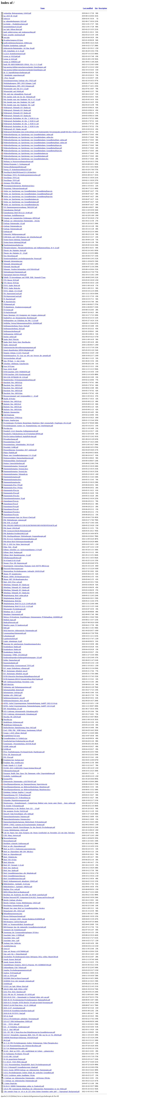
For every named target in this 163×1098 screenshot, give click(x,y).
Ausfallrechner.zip (10, 946)
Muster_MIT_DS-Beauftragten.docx (16, 579)
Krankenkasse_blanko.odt (12, 649)
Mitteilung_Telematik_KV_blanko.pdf (16, 587)
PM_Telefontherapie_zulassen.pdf (15, 520)
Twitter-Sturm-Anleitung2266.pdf (15, 242)
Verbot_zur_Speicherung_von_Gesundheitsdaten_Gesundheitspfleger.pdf (28, 194)
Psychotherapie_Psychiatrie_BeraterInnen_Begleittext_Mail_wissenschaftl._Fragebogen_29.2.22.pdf (37, 423)
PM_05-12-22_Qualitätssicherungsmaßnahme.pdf (20, 539)
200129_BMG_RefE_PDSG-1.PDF (15, 989)
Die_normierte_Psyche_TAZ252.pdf (16, 811)
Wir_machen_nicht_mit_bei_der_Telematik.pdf (19, 97)
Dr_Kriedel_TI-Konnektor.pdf (14, 806)
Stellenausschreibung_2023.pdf (14, 329)
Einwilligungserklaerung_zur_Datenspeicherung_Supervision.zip (25, 784)
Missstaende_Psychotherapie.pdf (14, 609)
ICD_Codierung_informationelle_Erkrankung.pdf (20, 714)
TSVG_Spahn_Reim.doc (12, 288)
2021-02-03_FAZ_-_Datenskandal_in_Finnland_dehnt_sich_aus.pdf (26, 997)
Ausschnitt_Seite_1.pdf (11, 940)
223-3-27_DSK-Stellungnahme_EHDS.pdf (18, 1021)
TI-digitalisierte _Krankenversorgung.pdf (17, 307)
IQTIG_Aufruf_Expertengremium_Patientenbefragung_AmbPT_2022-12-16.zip (30, 703)
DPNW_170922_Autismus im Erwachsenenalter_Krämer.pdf (24, 825)
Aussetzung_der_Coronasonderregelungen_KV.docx (21, 932)
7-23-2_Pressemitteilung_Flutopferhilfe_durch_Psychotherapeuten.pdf (27, 1064)
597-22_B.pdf (8, 1016)
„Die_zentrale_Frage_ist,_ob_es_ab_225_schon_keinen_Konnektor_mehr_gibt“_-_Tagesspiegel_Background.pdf (41, 1091)
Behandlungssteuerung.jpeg (13, 913)
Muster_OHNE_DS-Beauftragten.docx (17, 577)
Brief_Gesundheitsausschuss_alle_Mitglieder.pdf (20, 873)
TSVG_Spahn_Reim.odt (12, 285)
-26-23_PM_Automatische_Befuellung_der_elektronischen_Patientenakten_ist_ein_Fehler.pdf (35, 1089)
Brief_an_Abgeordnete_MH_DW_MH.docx (18, 851)
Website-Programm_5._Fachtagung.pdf (17, 164)
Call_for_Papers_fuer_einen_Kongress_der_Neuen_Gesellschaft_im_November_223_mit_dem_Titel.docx (39, 833)
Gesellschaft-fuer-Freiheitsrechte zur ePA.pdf (19, 741)
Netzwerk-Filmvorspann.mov (13, 568)
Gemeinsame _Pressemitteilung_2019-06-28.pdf (20, 744)
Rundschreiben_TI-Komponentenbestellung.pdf (19, 380)
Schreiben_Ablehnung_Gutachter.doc (16, 364)
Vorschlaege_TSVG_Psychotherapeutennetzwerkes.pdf (22, 175)
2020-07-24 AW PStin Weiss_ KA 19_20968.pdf (20, 1005)
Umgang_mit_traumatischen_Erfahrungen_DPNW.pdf (22, 218)
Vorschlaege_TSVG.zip (11, 178)
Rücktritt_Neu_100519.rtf (12, 404)
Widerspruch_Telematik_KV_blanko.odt (17, 113)
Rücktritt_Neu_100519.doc (13, 409)
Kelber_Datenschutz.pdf (12, 660)
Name (42, 8)
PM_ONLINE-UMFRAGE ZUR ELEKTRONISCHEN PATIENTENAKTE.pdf (30, 525)
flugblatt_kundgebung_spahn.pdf (15, 45)
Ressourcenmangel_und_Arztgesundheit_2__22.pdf (21, 396)
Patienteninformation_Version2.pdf (15, 466)
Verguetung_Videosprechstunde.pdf (15, 188)
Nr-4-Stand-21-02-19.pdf (12, 560)
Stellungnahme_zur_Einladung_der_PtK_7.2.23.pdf (21, 320)
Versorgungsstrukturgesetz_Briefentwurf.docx (19, 186)
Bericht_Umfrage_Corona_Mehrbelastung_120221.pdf (22, 903)
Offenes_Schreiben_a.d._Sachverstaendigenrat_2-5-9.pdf (23, 550)
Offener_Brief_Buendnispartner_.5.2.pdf (17, 555)
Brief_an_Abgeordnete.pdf (13, 854)
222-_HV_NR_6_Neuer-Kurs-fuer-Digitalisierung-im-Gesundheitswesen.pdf (29, 1032)
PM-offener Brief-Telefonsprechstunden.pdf (18, 541)
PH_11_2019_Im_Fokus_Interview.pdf (17, 544)
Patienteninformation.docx (12, 479)
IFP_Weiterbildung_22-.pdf (13, 709)
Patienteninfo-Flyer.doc (11, 496)
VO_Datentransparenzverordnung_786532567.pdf (20, 207)
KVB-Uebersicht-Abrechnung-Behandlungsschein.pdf (22, 676)
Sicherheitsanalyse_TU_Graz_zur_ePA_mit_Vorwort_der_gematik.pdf (27, 355)
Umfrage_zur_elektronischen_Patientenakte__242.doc (22, 221)
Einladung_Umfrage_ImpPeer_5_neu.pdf (17, 792)
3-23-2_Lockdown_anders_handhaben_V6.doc (19, 1075)
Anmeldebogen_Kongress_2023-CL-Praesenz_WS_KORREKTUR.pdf (27, 965)
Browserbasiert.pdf (10, 841)
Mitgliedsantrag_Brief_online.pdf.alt (16, 595)
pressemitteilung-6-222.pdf (13, 27)
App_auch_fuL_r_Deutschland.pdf (15, 954)
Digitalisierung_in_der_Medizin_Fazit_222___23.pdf (21, 808)
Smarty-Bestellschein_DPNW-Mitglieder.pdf (19, 350)
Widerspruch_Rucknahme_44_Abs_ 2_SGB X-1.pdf (21, 121)
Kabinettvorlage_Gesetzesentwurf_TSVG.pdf (19, 665)
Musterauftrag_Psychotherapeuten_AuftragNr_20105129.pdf (24, 571)
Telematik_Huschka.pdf (12, 267)
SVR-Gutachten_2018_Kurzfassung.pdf (17, 374)
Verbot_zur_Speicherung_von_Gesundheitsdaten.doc (21, 204)
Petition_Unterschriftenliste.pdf (14, 463)
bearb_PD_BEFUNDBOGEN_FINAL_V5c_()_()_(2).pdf (23, 64)
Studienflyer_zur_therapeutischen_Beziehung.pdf (20, 318)
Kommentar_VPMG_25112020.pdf (15, 655)
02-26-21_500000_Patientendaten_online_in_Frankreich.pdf (24, 1086)
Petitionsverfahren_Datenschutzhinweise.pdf (18, 458)
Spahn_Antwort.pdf (10, 345)
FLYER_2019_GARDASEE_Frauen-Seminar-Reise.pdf (22, 768)
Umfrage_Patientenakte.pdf (13, 229)
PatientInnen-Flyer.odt (11, 509)
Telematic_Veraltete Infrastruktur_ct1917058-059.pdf (21, 269)
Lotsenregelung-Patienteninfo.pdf (15, 633)
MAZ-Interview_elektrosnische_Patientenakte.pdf (20, 630)
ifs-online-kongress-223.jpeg (13, 40)
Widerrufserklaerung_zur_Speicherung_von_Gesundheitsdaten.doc (26, 159)
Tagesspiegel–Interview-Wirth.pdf (15, 275)
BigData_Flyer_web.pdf (12, 889)
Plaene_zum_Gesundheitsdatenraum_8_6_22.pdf (20, 455)
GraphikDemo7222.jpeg (12, 736)
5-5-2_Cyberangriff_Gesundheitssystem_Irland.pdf (21, 1067)
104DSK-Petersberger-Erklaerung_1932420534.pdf (21, 1037)
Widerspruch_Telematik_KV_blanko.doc (17, 116)
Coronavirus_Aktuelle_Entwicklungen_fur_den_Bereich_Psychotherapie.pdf (29, 827)
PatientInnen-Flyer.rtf (11, 504)
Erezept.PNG (8, 779)
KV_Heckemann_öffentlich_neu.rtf (15, 671)
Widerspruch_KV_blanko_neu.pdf (15, 129)
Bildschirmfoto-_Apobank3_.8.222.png (17, 884)
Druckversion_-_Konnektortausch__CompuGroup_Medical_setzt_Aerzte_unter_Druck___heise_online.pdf (39, 803)
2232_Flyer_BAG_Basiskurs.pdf (15, 992)
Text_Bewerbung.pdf (11, 256)
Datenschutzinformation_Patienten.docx (17, 819)
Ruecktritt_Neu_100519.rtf (13, 385)
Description (103, 8)
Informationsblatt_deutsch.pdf (14, 690)
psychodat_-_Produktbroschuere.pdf (16, 24)
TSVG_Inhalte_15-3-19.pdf (13, 291)
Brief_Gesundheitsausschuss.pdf (14, 878)
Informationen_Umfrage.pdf (13, 692)
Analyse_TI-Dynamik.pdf (12, 973)
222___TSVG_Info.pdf (11, 1024)
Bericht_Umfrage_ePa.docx (13, 900)
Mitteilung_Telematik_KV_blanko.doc (17, 593)
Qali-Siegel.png (9, 415)
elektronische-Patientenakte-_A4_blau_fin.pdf (19, 48)
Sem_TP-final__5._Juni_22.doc (14, 361)
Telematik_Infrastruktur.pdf (13, 264)
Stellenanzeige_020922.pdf (13, 334)
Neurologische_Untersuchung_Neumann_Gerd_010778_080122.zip (26, 566)
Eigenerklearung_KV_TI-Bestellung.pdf (17, 795)
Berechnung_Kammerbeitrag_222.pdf (16, 905)
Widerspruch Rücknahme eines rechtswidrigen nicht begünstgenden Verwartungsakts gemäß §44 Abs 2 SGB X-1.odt (43, 132)
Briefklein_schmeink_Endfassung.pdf (16, 843)
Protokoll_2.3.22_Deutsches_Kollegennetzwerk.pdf (21, 431)
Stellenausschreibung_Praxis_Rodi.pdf (16, 326)
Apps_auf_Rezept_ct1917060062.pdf (16, 951)
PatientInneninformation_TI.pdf (14, 498)
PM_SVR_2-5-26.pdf (11, 523)
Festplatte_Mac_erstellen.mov (14, 763)
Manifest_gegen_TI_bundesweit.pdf (16, 625)
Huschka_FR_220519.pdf (12, 717)
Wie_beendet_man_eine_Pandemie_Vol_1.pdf (19, 105)
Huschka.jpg (8, 719)
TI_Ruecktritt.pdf (9, 299)
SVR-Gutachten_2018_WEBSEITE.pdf (17, 372)
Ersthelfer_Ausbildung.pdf (12, 776)
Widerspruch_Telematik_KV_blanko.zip (17, 107)
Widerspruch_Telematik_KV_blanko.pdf (17, 110)
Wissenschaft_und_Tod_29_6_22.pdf (16, 89)
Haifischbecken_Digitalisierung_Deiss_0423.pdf (20, 727)
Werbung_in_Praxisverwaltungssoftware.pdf (18, 161)
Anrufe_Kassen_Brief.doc (12, 962)
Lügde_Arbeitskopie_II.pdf (13, 641)
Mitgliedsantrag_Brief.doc (12, 601)
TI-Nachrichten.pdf (10, 312)
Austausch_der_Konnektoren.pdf (15, 930)
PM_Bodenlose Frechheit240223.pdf (16, 533)
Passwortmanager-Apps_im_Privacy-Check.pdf (19, 517)
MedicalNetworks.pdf (11, 622)
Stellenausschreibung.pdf (12, 331)
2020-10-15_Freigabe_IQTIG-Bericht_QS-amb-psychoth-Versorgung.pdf (28, 1002)
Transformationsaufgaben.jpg (13, 245)
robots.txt (7, 18)
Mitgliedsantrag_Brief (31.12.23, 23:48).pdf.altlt (20, 603)
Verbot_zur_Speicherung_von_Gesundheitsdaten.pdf (21, 202)
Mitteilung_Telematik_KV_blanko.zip (16, 585)
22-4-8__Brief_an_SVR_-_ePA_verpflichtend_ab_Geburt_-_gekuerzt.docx (29, 1051)
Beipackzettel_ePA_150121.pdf (14, 911)
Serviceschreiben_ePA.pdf (12, 358)
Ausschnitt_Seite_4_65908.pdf (14, 935)
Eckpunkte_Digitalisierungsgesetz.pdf (16, 800)
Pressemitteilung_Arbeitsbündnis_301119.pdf (19, 444)
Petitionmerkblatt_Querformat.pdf (15, 461)
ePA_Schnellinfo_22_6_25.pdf (14, 51)
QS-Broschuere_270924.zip (13, 417)
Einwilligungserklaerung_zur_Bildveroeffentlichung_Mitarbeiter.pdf (26, 787)
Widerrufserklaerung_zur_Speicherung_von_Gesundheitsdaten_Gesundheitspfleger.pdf (33, 148)
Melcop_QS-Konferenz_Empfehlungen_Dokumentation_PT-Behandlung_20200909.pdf (33, 617)
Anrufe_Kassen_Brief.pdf (12, 959)
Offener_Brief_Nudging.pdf (13, 552)
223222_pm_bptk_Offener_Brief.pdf (16, 986)
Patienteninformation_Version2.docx (16, 469)
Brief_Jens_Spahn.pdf (11, 870)
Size (96, 8)
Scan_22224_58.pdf (10, 369)
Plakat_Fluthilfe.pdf (10, 453)
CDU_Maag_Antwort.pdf (12, 835)
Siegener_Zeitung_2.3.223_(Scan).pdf (16, 353)
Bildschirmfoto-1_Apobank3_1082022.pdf (18, 887)
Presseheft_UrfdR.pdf (11, 447)
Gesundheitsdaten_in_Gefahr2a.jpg (15, 738)
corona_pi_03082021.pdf (12, 62)
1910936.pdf (8, 984)
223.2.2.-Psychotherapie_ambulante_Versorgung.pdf (21, 1019)
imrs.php (6, 37)
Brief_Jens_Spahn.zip (11, 868)
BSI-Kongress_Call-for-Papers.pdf (15, 922)
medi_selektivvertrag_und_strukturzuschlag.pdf (19, 32)
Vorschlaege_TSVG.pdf (12, 180)
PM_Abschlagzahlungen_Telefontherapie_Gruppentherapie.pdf (25, 536)
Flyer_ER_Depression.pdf (12, 754)
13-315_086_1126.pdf (11, 1056)
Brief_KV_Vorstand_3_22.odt (14, 865)
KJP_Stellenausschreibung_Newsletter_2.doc (19, 682)
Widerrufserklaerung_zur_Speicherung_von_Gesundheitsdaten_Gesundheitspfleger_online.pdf (35, 140)
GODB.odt (7, 749)
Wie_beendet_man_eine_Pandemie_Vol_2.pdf (19, 102)
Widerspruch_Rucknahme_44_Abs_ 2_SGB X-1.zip (21, 118)
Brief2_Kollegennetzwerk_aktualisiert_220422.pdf (21, 881)
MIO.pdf (6, 628)
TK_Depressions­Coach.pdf (13, 293)
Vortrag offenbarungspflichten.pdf (15, 167)
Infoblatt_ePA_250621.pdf (12, 695)
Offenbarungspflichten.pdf (12, 558)
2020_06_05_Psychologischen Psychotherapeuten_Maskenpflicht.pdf (27, 1000)
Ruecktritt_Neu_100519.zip (13, 382)
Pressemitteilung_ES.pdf (12, 442)
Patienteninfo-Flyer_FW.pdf (13, 485)
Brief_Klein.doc (9, 862)
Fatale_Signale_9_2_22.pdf (13, 765)
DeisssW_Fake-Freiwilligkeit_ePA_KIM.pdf (18, 814)
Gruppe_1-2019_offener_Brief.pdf (15, 733)
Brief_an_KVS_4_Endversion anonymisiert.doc (20, 849)
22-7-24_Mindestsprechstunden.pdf (15, 1048)
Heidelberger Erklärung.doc (13, 725)
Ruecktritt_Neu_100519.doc (13, 393)
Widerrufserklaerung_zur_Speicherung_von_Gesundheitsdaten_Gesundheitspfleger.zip (33, 145)
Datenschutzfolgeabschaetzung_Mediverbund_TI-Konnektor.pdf (25, 822)
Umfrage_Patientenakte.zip (13, 226)
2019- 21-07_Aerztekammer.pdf (14, 1008)
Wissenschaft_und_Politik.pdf (14, 91)
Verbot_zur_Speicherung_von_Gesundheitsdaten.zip (21, 199)
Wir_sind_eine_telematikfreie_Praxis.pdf (17, 94)
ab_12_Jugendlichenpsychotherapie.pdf (17, 72)
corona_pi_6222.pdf (10, 59)
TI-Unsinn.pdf (8, 310)
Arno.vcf (7, 949)
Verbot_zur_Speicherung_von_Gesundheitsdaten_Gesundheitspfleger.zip (28, 191)
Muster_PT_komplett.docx (13, 574)
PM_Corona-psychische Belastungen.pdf (17, 531)
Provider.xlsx (8, 428)
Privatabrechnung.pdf (11, 439)
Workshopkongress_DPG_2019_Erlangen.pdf (19, 86)
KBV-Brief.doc (9, 684)
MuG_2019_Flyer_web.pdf (13, 582)
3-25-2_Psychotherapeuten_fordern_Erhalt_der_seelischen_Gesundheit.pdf (29, 1073)
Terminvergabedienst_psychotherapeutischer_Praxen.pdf (22, 258)
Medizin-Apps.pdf (10, 620)
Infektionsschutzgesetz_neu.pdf (14, 698)
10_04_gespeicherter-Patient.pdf (14, 1059)
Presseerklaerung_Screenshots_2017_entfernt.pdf (20, 450)
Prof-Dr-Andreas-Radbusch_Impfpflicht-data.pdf (20, 436)
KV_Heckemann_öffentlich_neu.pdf (16, 674)
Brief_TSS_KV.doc (10, 860)
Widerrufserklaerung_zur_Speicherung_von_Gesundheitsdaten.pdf (26, 156)
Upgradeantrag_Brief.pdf (12, 210)
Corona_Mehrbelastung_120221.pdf (16, 830)
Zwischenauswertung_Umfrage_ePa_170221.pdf (20, 80)
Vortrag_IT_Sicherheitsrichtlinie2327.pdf (17, 169)
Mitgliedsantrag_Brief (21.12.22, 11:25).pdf (18, 606)
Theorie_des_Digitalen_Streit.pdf (15, 250)
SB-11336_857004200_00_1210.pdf (16, 377)
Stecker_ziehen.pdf (10, 337)
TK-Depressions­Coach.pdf (12, 296)
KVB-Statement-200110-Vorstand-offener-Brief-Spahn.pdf (23, 679)
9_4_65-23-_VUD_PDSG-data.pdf (15, 1062)
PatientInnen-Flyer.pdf (11, 506)
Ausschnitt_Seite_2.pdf (11, 938)
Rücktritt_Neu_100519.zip (12, 401)
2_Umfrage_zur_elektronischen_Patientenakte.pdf (20, 1081)
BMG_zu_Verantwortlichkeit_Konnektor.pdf (19, 924)
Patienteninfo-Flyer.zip (11, 490)
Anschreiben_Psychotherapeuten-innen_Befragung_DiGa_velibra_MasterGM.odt (31, 957)
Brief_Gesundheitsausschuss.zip (14, 876)
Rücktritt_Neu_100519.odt (13, 407)
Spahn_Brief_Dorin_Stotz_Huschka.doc (17, 342)
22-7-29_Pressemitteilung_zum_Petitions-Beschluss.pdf (22, 1046)
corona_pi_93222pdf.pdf (12, 56)
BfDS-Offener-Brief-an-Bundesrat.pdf (16, 892)
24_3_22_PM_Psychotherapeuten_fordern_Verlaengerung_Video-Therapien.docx (31, 1043)
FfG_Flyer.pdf (8, 757)
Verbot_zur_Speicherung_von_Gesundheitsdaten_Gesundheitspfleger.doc (28, 196)
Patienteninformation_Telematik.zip (16, 474)
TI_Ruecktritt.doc (9, 302)
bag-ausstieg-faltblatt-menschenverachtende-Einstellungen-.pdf (25, 70)
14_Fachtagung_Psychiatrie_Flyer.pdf (16, 1054)
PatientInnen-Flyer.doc (11, 515)
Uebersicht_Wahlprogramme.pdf (14, 234)
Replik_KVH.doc (9, 399)
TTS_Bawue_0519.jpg (11, 283)
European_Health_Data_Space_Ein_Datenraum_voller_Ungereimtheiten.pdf (29, 773)
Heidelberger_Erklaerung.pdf (13, 722)
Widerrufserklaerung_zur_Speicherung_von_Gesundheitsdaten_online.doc (28, 137)
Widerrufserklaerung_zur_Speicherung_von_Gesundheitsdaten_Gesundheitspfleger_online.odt (35, 142)
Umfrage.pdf (8, 231)
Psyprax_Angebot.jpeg (11, 420)
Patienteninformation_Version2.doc (15, 471)
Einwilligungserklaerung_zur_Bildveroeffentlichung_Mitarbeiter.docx (27, 789)
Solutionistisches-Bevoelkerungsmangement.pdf (20, 347)
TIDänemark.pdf (9, 304)
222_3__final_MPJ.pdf (11, 1029)
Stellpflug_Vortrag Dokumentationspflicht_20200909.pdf (23, 323)
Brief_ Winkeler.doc (10, 857)
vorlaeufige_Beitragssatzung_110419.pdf (17, 13)
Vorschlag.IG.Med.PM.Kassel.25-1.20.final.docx (20, 172)
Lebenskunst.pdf (9, 636)
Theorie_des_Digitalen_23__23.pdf (15, 253)
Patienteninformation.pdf (12, 477)
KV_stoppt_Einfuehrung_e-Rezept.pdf (16, 668)
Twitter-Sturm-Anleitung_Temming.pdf (17, 240)
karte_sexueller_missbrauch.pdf (14, 35)
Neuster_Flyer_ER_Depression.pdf (15, 563)
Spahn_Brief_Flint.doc (11, 339)
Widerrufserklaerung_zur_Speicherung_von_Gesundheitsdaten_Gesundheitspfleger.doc (33, 151)
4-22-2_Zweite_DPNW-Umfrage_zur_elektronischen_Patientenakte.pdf (28, 1070)
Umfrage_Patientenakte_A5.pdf (14, 223)
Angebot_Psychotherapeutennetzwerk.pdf (17, 970)
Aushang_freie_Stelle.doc (12, 943)
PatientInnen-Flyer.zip (11, 501)
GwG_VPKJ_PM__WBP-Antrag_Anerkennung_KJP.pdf (23, 730)
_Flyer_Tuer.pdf (9, 78)
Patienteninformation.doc (12, 482)
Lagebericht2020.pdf (11, 639)
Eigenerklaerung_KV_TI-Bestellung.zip (17, 798)
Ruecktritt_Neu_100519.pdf (13, 388)
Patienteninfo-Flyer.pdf (11, 493)
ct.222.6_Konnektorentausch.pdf (14, 54)
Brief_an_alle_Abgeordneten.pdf (15, 846)
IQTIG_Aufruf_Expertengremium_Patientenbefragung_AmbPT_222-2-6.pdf (29, 706)
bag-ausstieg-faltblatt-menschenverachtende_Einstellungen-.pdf (25, 67)
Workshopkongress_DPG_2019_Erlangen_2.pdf (20, 83)
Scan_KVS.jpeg (9, 366)
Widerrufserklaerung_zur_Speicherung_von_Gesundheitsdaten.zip (26, 153)
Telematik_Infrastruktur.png (13, 261)
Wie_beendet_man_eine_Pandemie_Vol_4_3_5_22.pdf (22, 99)
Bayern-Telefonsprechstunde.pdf (14, 916)
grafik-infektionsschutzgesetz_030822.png (18, 43)
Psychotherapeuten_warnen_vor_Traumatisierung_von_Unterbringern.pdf (28, 426)
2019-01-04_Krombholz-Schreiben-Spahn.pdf (19, 1011)
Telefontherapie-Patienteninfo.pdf (15, 272)
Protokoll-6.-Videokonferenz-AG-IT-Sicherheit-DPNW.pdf (23, 434)
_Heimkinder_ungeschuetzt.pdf (14, 75)
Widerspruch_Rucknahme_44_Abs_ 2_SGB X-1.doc (21, 126)
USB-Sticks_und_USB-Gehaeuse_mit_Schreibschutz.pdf (23, 237)
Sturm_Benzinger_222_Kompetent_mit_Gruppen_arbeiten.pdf (24, 315)
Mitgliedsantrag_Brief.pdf (12, 598)
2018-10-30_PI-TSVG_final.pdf (14, 1013)
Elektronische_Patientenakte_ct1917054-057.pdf (20, 781)
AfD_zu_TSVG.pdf (10, 975)
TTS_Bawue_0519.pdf (11, 280)
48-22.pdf (7, 1040)
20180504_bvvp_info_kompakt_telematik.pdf (19, 981)
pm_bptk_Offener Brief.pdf (13, 29)
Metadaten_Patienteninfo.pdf (13, 614)
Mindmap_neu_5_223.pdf (12, 612)
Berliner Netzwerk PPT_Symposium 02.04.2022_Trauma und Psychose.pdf (29, 897)
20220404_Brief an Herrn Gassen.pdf (16, 978)
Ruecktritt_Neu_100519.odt (13, 391)
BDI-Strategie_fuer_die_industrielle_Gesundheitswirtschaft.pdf (25, 927)
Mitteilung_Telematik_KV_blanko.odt (16, 590)
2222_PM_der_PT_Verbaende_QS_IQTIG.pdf (19, 994)
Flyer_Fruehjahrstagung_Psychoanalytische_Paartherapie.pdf (24, 752)
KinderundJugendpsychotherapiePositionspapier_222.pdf (23, 657)
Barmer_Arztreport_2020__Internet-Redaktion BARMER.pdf (24, 919)
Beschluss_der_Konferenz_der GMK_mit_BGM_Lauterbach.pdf (25, 895)
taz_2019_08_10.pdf (10, 16)
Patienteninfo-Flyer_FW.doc (13, 488)
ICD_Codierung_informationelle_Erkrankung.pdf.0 (21, 711)
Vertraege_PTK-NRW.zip (12, 183)
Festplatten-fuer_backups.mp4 (14, 760)
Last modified (88, 8)
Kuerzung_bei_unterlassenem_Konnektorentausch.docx (22, 644)
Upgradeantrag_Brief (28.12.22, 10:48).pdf (18, 213)
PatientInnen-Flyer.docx (12, 512)
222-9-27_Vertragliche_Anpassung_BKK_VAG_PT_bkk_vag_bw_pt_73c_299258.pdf (33, 1035)
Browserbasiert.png (10, 838)
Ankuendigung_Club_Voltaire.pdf (15, 967)
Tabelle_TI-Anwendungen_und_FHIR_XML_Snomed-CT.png (24, 277)
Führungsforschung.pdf (11, 771)
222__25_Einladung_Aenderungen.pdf (17, 1027)
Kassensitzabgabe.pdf (11, 663)
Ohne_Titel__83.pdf (10, 547)
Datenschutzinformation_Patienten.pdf (16, 816)
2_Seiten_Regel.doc (10, 1083)
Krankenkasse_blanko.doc (12, 652)
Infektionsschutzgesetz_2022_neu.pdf (16, 701)
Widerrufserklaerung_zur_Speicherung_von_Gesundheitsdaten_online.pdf (28, 134)
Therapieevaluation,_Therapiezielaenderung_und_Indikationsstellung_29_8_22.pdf (31, 248)
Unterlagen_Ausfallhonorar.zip (14, 215)
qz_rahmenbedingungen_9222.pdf (15, 21)
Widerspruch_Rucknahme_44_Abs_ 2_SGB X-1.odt (21, 124)
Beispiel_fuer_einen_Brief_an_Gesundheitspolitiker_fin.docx (24, 908)
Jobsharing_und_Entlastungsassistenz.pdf (17, 687)
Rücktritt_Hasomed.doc (11, 412)
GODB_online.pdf (10, 746)
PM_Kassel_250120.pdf (12, 528)
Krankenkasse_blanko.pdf (12, 647)
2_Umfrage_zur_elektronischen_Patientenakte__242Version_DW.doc (27, 1078)
